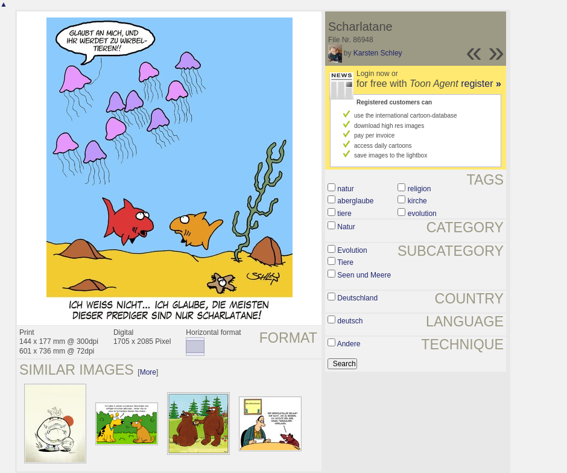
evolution (422, 213)
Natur (346, 227)
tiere (344, 213)
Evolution (352, 250)
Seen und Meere (364, 275)
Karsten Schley (377, 53)
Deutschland (357, 298)
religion (419, 189)
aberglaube (355, 201)
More (148, 372)
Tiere (345, 262)
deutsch (350, 321)
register (481, 83)
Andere (349, 344)
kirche (417, 201)
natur (345, 189)
